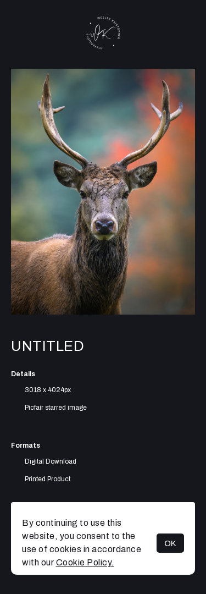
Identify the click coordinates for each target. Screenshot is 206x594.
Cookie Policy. (85, 562)
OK (170, 543)
